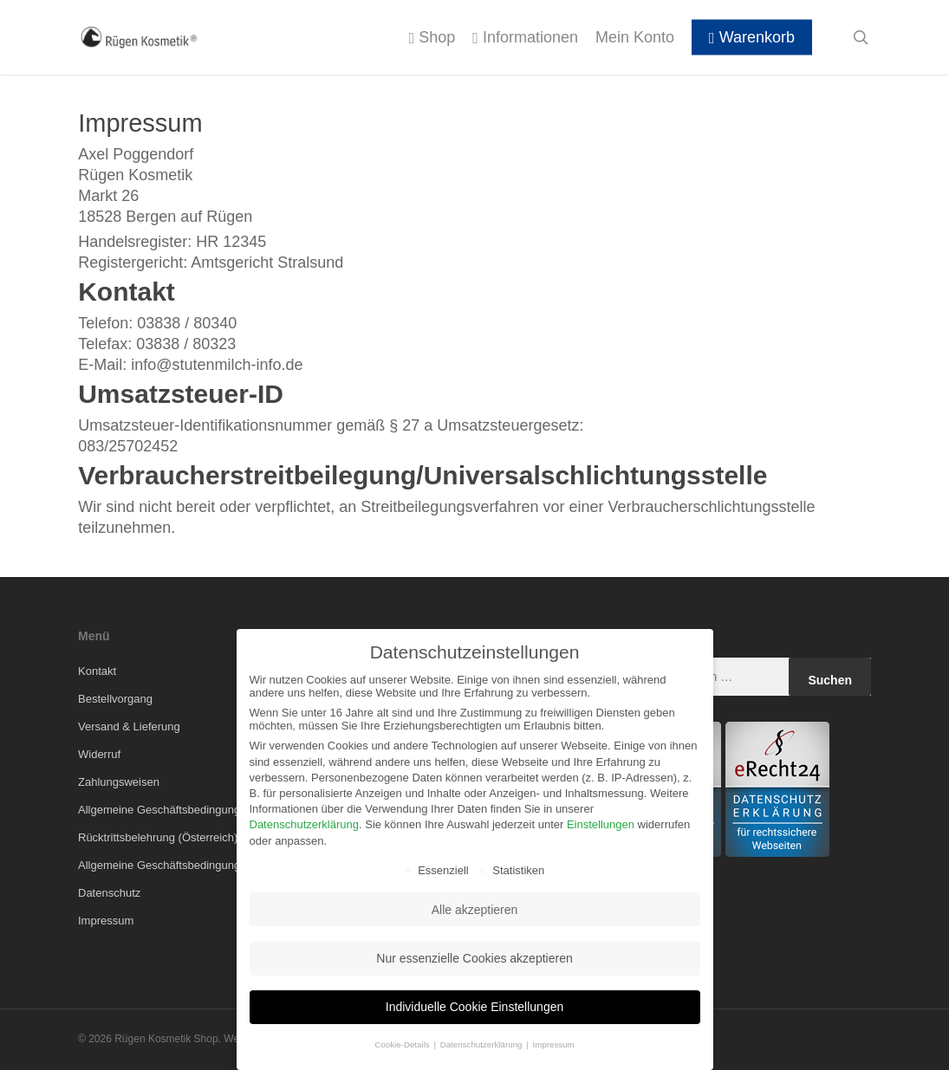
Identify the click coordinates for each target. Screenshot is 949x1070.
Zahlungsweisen (118, 781)
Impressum (105, 920)
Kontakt (97, 671)
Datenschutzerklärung (304, 824)
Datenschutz (109, 892)
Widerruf (99, 754)
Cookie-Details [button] (403, 1044)
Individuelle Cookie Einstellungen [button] (474, 1007)
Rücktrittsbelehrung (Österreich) (157, 837)
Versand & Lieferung (129, 726)
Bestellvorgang (115, 698)
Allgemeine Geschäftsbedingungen (165, 809)
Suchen (830, 680)
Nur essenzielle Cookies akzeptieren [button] (474, 958)
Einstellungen (600, 824)
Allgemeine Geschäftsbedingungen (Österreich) (196, 865)
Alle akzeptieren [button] (475, 910)
